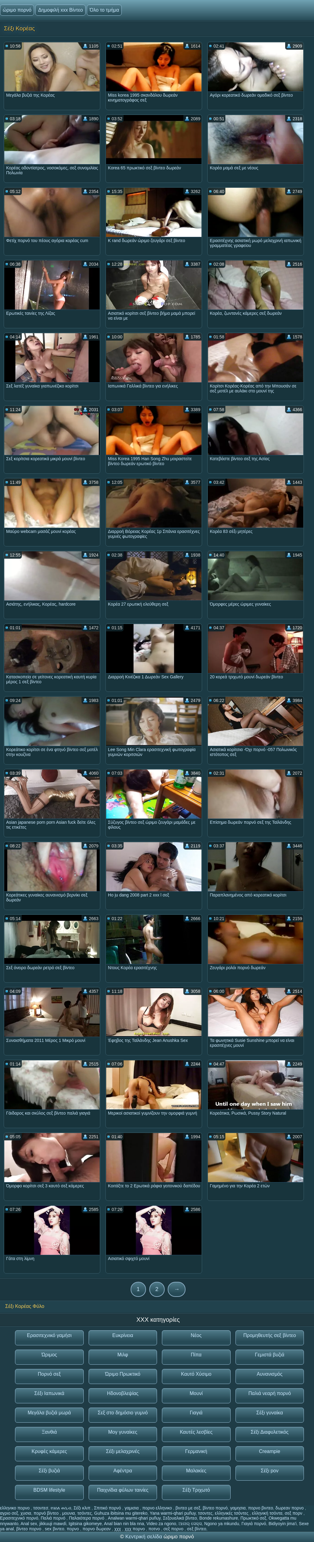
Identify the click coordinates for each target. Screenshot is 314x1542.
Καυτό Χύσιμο (196, 1374)
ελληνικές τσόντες (232, 1513)
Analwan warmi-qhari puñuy (134, 1518)
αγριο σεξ (9, 1513)
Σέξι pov (269, 1470)
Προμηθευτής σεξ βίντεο (269, 1335)
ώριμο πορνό (17, 10)
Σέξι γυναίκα (269, 1412)
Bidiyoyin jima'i (283, 1523)
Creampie (269, 1451)
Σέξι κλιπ (83, 1507)
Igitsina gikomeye (85, 1523)
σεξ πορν (294, 1513)
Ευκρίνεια (122, 1335)
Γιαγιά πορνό (253, 1523)
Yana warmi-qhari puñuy (173, 1513)
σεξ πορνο (174, 1528)
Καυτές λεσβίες (196, 1432)
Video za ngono (161, 1523)
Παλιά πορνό (54, 1518)
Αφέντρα (122, 1470)
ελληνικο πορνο (15, 1507)
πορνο (73, 1528)
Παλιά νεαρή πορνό (269, 1393)
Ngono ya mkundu (221, 1523)
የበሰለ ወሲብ (61, 1507)
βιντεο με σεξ (187, 1507)
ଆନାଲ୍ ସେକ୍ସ (190, 1523)
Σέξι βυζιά (49, 1470)
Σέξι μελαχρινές (123, 1451)
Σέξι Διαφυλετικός (270, 1432)
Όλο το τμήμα (104, 10)
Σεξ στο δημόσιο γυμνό (123, 1412)
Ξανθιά (49, 1432)
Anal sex (29, 1523)
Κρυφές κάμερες (49, 1451)
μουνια (68, 1513)
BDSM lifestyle (49, 1490)
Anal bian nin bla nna (124, 1523)
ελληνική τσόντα (267, 1513)
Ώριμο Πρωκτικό (122, 1374)
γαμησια (238, 1507)
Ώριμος (49, 1354)
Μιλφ (122, 1354)
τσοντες (205, 1513)
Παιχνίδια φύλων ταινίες (122, 1490)
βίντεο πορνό (215, 1507)
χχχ (118, 1528)
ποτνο (154, 1528)
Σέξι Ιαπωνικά (49, 1393)
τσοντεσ (40, 1507)
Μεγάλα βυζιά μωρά (49, 1412)
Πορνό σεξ (49, 1374)
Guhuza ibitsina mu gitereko (120, 1513)
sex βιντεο (54, 1528)
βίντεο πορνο (29, 1528)
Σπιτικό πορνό (108, 1507)
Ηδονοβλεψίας (123, 1393)
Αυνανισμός (269, 1374)
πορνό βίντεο (46, 1513)
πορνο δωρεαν (97, 1528)
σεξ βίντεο (196, 1528)
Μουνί (196, 1393)
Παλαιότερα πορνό (87, 1518)
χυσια (26, 1513)
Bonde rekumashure (218, 1518)
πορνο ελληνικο (157, 1507)
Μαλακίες (196, 1470)
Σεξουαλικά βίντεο (180, 1518)
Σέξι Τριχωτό (196, 1490)
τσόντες (84, 1513)
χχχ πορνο (135, 1528)
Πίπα (196, 1354)
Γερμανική (196, 1451)
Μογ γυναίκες (122, 1432)
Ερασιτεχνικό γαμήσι (49, 1335)
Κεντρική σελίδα (144, 1537)
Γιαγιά (196, 1412)
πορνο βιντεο (260, 1507)
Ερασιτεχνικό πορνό (19, 1518)
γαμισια (132, 1507)
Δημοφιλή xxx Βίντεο (60, 10)
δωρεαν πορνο (290, 1507)
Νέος (196, 1335)
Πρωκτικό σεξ (253, 1518)
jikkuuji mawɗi (52, 1523)
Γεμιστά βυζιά (269, 1354)
